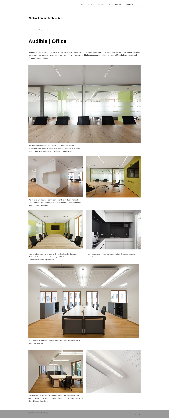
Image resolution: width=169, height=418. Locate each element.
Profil (81, 4)
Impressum (31, 413)
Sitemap (45, 413)
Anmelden (138, 415)
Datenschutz (38, 413)
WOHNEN (101, 4)
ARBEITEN (90, 4)
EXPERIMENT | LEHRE (132, 4)
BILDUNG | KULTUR (114, 4)
